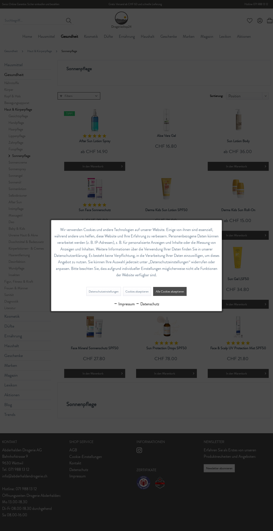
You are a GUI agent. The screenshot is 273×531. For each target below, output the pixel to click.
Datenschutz (147, 304)
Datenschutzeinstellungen (104, 291)
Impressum (124, 304)
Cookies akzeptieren (137, 291)
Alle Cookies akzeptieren (170, 291)
